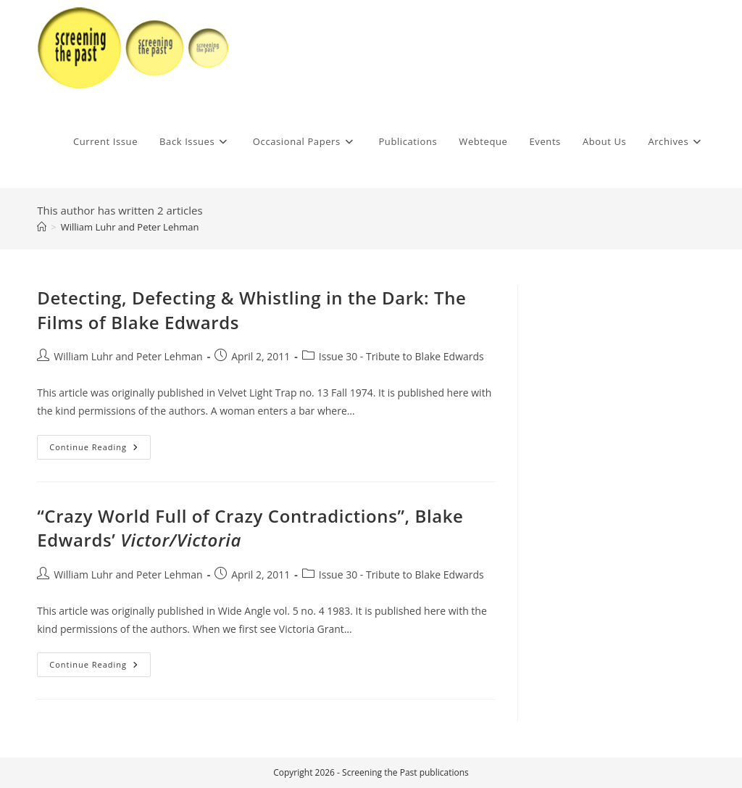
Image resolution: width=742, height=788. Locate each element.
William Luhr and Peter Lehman (130, 226)
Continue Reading (100, 450)
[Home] (41, 226)
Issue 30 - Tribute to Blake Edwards (401, 356)
